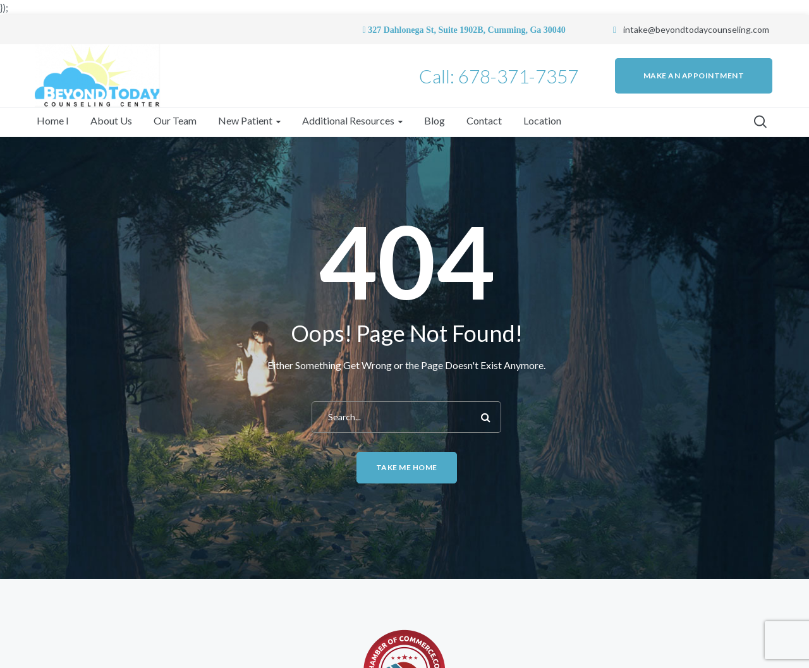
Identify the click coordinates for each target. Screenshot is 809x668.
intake (635, 29)
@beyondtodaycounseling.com (708, 29)
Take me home (406, 467)
